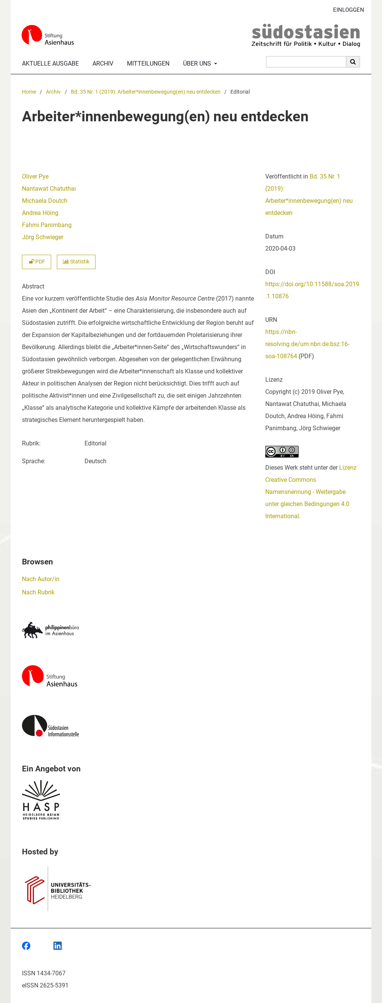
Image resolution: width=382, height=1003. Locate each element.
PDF (36, 262)
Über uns (196, 64)
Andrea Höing (40, 212)
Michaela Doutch (44, 200)
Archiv (101, 64)
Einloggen (345, 10)
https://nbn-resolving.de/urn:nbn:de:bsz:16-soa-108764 (307, 344)
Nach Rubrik (38, 592)
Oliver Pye (35, 176)
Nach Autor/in (40, 579)
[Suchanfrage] (306, 61)
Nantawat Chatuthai (49, 188)
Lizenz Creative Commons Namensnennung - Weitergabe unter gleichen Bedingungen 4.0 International (311, 492)
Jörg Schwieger (42, 237)
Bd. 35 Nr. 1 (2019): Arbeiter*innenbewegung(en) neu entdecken (146, 92)
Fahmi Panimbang (47, 225)
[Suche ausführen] (353, 61)
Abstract (33, 286)
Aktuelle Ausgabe (49, 64)
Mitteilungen (146, 64)
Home (29, 92)
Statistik (76, 262)
